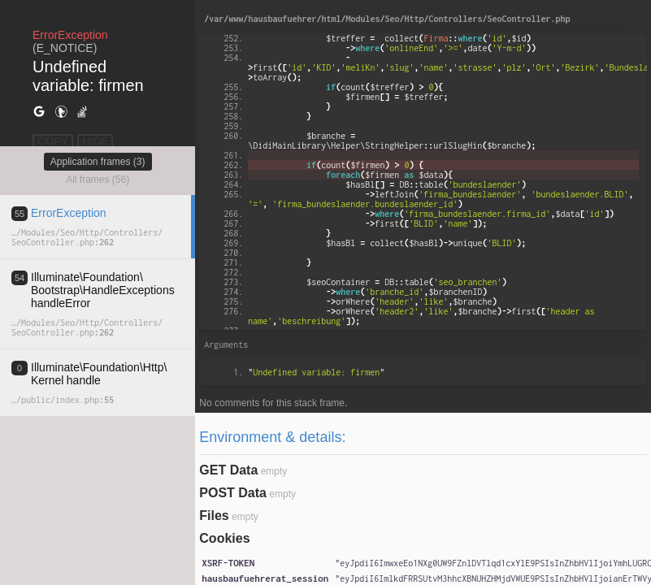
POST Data (233, 493)
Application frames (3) (97, 161)
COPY (52, 141)
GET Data (228, 470)
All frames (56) (97, 179)
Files (213, 515)
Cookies (224, 538)
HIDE (95, 141)
